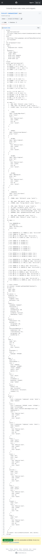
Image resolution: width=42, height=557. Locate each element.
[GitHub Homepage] (16, 553)
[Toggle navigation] (2, 3)
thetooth (4, 13)
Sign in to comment (14, 542)
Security (16, 549)
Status (20, 549)
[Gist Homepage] (16, 3)
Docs (30, 549)
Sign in (32, 2)
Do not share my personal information (25, 550)
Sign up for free (8, 540)
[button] (21, 19)
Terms (7, 549)
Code (4, 22)
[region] (21, 282)
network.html (12, 13)
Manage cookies (12, 550)
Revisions (12, 22)
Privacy (11, 549)
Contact (34, 549)
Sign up (38, 2)
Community (25, 549)
